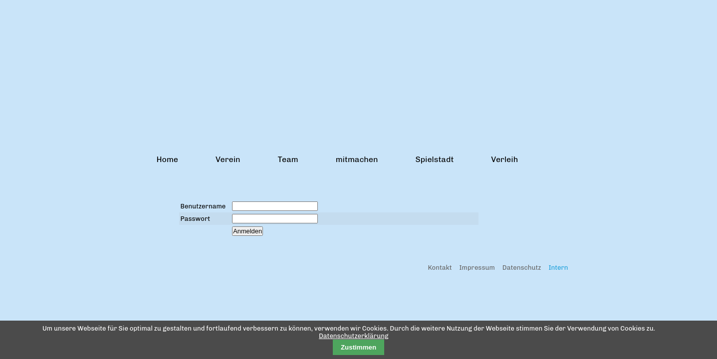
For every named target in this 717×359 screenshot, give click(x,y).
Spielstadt (434, 159)
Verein (228, 159)
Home (167, 159)
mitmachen (357, 159)
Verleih (504, 159)
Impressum (477, 267)
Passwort (196, 218)
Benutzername (203, 206)
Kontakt (440, 267)
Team (288, 159)
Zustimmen (358, 347)
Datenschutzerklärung (353, 336)
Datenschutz (521, 267)
